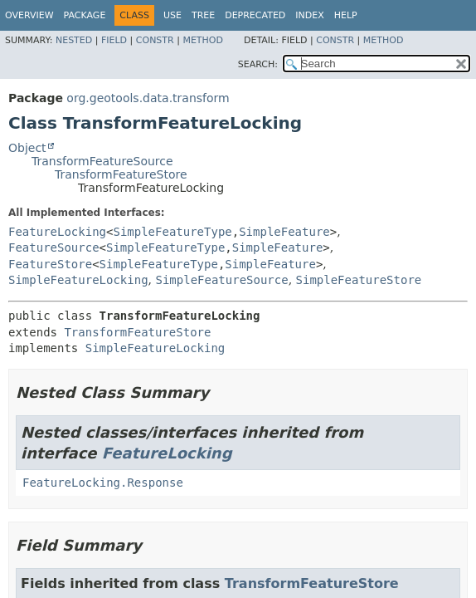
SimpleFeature (284, 231)
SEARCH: (258, 64)
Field (114, 40)
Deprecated (255, 15)
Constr (155, 40)
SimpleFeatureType (172, 231)
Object (27, 147)
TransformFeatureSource (102, 161)
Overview (29, 15)
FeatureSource (54, 247)
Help (345, 15)
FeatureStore (50, 264)
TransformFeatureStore (121, 174)
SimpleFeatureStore (359, 280)
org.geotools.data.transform (147, 98)
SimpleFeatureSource (221, 280)
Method (202, 40)
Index (309, 15)
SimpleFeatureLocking (78, 280)
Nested (74, 40)
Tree (203, 15)
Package (85, 15)
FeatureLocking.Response (102, 482)
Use (172, 15)
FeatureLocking (57, 231)
